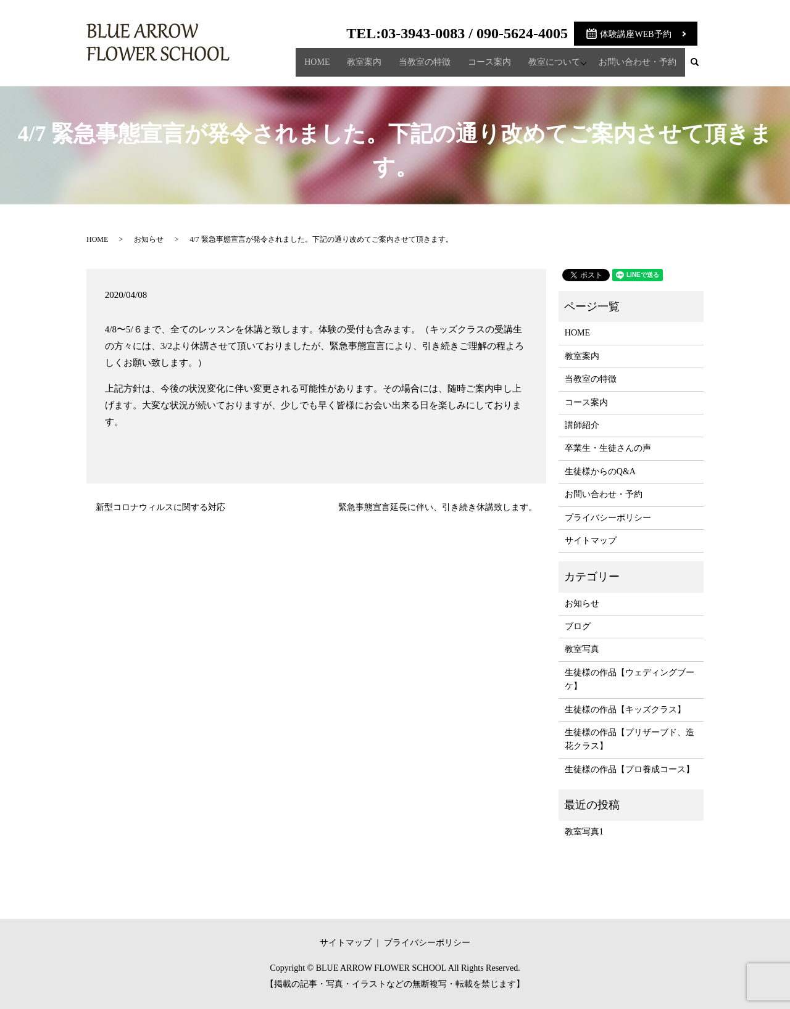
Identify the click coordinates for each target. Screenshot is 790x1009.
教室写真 (582, 649)
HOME (313, 67)
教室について (551, 67)
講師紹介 (582, 425)
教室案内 (361, 67)
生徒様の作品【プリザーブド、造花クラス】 (629, 739)
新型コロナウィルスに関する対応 (160, 507)
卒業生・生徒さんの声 (608, 448)
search (699, 67)
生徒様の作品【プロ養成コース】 (629, 769)
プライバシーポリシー (608, 517)
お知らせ (149, 239)
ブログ (578, 626)
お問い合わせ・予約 (637, 67)
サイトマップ (591, 540)
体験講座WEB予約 (635, 34)
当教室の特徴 (421, 67)
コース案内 (486, 67)
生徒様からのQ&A (600, 471)
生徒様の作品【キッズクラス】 (625, 709)
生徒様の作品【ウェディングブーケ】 (629, 679)
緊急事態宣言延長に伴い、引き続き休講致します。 (437, 507)
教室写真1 (584, 831)
